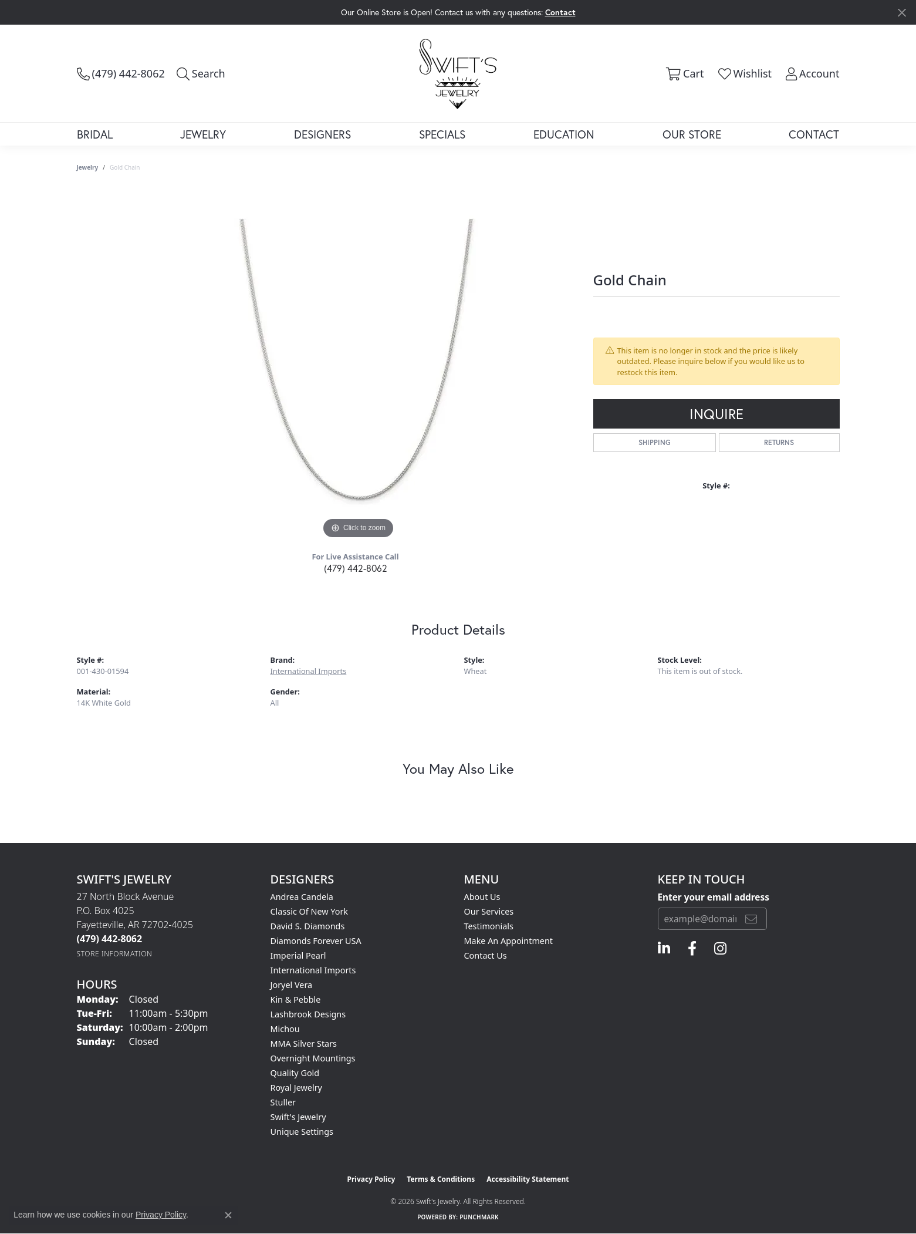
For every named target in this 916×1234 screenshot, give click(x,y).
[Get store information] (115, 954)
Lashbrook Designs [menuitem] (308, 1014)
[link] (121, 73)
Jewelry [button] (203, 134)
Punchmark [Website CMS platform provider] (479, 1217)
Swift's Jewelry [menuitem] (298, 1116)
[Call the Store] (110, 938)
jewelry (88, 167)
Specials (442, 134)
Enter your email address (713, 897)
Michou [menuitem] (285, 1028)
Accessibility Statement (527, 1179)
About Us (482, 896)
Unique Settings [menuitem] (302, 1131)
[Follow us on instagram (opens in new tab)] (720, 949)
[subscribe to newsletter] (751, 918)
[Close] (901, 12)
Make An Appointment (508, 940)
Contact (814, 134)
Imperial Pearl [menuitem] (298, 955)
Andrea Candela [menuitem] (302, 896)
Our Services (489, 911)
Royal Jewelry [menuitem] (296, 1087)
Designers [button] (322, 134)
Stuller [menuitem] (283, 1102)
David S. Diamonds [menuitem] (308, 926)
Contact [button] (560, 12)
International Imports (309, 671)
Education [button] (563, 134)
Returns (779, 442)
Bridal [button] (95, 134)
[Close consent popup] (228, 1215)
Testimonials (488, 926)
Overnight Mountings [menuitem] (313, 1058)
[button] (201, 73)
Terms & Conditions (441, 1179)
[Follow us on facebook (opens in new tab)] (692, 949)
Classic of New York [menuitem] (310, 911)
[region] (358, 366)
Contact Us (485, 955)
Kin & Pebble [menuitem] (296, 999)
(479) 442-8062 (355, 568)
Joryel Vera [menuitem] (292, 984)
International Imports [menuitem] (313, 970)
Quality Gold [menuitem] (295, 1072)
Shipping (654, 442)
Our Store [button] (692, 134)
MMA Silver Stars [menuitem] (304, 1043)
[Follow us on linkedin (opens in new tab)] (664, 949)
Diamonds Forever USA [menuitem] (316, 940)
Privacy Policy (371, 1179)
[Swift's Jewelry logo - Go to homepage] (457, 73)
